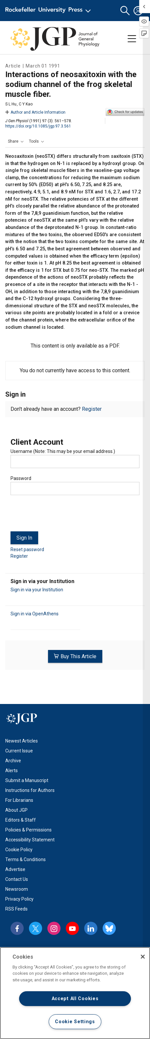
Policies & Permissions (28, 829)
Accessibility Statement (30, 839)
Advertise (15, 869)
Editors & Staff (20, 820)
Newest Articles (21, 741)
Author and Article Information (35, 112)
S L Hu (10, 104)
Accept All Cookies (75, 998)
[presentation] (61, 516)
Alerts (11, 770)
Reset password (27, 549)
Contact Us (16, 879)
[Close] (143, 956)
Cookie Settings (75, 1022)
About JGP (16, 810)
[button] (125, 10)
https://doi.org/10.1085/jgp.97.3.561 (38, 126)
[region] (75, 993)
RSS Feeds (16, 909)
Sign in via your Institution (37, 589)
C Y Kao (26, 104)
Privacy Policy (19, 899)
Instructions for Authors (30, 790)
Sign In (24, 538)
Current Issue (19, 750)
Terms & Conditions (25, 859)
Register (92, 409)
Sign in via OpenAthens (35, 613)
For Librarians (19, 800)
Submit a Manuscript (26, 780)
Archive (13, 760)
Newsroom (16, 889)
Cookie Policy (19, 849)
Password (21, 478)
